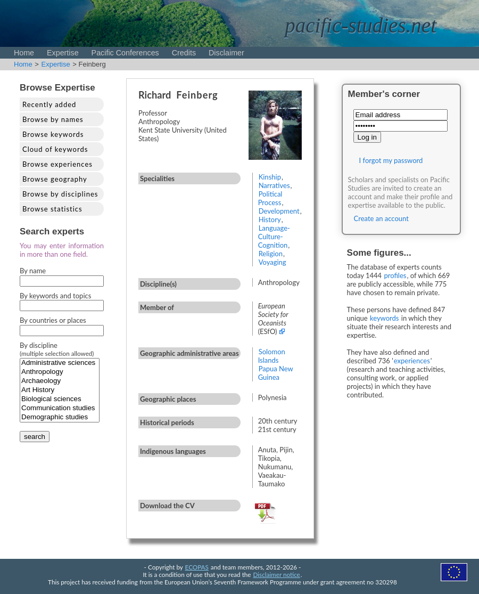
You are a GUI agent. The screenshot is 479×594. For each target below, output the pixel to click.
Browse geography (54, 179)
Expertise (63, 52)
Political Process (270, 198)
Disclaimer (226, 52)
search (34, 437)
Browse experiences (57, 164)
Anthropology (59, 372)
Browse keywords (53, 134)
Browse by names (53, 119)
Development (279, 211)
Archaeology (59, 381)
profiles (395, 275)
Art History (59, 390)
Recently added (49, 104)
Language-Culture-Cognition (274, 236)
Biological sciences (59, 399)
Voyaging (272, 262)
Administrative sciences (59, 363)
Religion (271, 253)
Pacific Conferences (125, 52)
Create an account (381, 218)
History (270, 219)
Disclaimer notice (276, 574)
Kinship (270, 177)
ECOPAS (197, 567)
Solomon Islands (271, 355)
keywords (384, 318)
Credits (184, 52)
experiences (412, 360)
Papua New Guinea (275, 372)
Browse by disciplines (60, 194)
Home (24, 52)
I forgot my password (391, 160)
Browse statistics (52, 209)
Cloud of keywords (55, 149)
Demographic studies (59, 417)
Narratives (274, 185)
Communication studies (59, 408)
